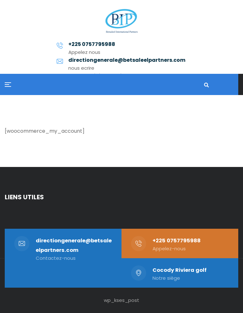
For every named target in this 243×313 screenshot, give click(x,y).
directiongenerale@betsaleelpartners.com (132, 56)
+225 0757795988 (177, 240)
